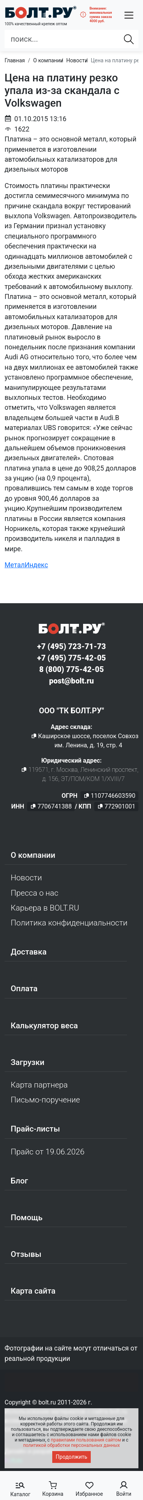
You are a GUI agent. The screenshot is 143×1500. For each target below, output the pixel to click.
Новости (26, 877)
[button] (128, 14)
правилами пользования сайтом (86, 1440)
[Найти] (128, 39)
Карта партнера (39, 1084)
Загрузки (27, 1062)
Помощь (26, 1217)
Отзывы (26, 1254)
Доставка (29, 951)
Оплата (24, 988)
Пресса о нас (34, 893)
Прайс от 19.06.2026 (47, 1151)
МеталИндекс (26, 565)
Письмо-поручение (45, 1099)
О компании (33, 855)
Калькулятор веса (44, 1025)
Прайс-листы (35, 1128)
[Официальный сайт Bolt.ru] (41, 12)
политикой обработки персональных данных (71, 1445)
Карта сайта (33, 1290)
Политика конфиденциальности (69, 922)
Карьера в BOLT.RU (45, 907)
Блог (19, 1180)
